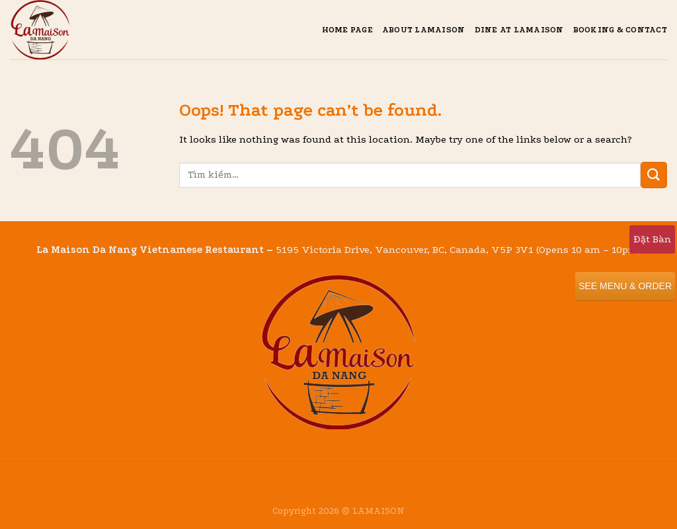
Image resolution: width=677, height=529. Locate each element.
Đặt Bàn (652, 239)
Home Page (347, 29)
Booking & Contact (620, 29)
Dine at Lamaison (519, 29)
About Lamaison (423, 29)
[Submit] (654, 175)
